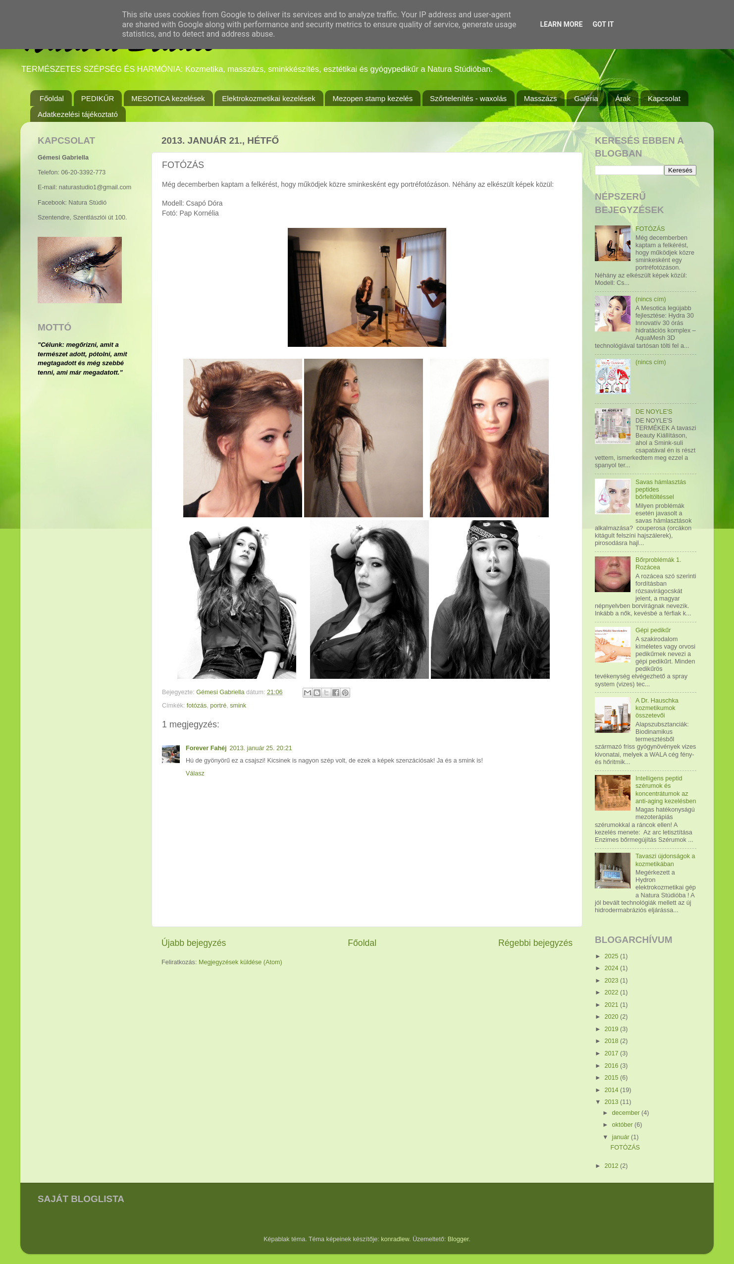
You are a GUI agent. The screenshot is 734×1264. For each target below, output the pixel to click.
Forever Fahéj (206, 748)
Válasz (195, 773)
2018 (612, 1041)
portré (218, 705)
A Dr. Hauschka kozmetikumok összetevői (657, 708)
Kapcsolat (664, 98)
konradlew (395, 1239)
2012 (612, 1165)
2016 (612, 1065)
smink (238, 705)
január (621, 1137)
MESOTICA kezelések (168, 98)
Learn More (561, 24)
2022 (612, 992)
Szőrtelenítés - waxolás (468, 98)
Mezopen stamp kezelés (372, 98)
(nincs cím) (650, 299)
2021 (612, 1004)
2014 (612, 1090)
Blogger (458, 1239)
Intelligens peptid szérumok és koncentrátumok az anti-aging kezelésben (665, 789)
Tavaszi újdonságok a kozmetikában (665, 860)
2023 (612, 980)
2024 (612, 968)
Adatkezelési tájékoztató (78, 114)
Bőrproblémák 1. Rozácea (658, 563)
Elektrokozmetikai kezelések (268, 98)
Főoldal (52, 98)
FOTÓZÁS (650, 228)
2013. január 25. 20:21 (261, 748)
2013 (612, 1102)
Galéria (586, 98)
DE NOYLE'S (654, 411)
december (627, 1112)
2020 (612, 1016)
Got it (603, 24)
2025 (612, 956)
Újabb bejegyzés (193, 943)
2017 (612, 1053)
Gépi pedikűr (653, 630)
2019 (612, 1029)
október (623, 1124)
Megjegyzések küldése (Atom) (240, 962)
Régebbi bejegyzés (535, 943)
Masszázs (540, 98)
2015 (612, 1077)
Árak (622, 98)
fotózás (197, 705)
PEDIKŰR (97, 98)
